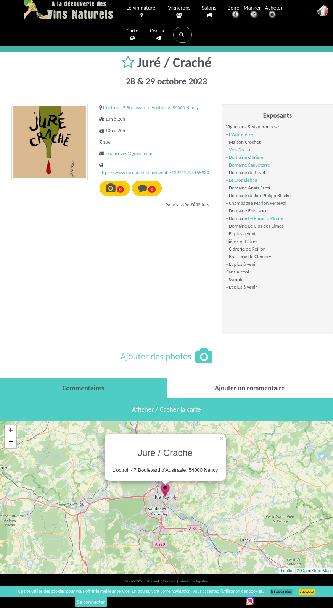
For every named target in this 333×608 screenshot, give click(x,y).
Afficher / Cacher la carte (166, 409)
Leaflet (287, 570)
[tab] (83, 388)
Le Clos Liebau (243, 180)
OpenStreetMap (316, 570)
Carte (132, 35)
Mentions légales (193, 581)
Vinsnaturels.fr (71, 10)
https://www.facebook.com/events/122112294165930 (154, 172)
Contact (158, 35)
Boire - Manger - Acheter (255, 12)
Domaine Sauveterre (249, 165)
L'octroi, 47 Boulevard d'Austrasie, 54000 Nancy (151, 107)
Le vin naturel (142, 12)
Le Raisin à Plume (265, 218)
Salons (209, 11)
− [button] (10, 442)
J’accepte (307, 591)
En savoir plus (281, 591)
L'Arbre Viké (241, 134)
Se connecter (91, 602)
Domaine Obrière (246, 157)
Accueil (153, 581)
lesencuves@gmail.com (129, 153)
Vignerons (179, 12)
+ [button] (10, 431)
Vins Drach (239, 149)
